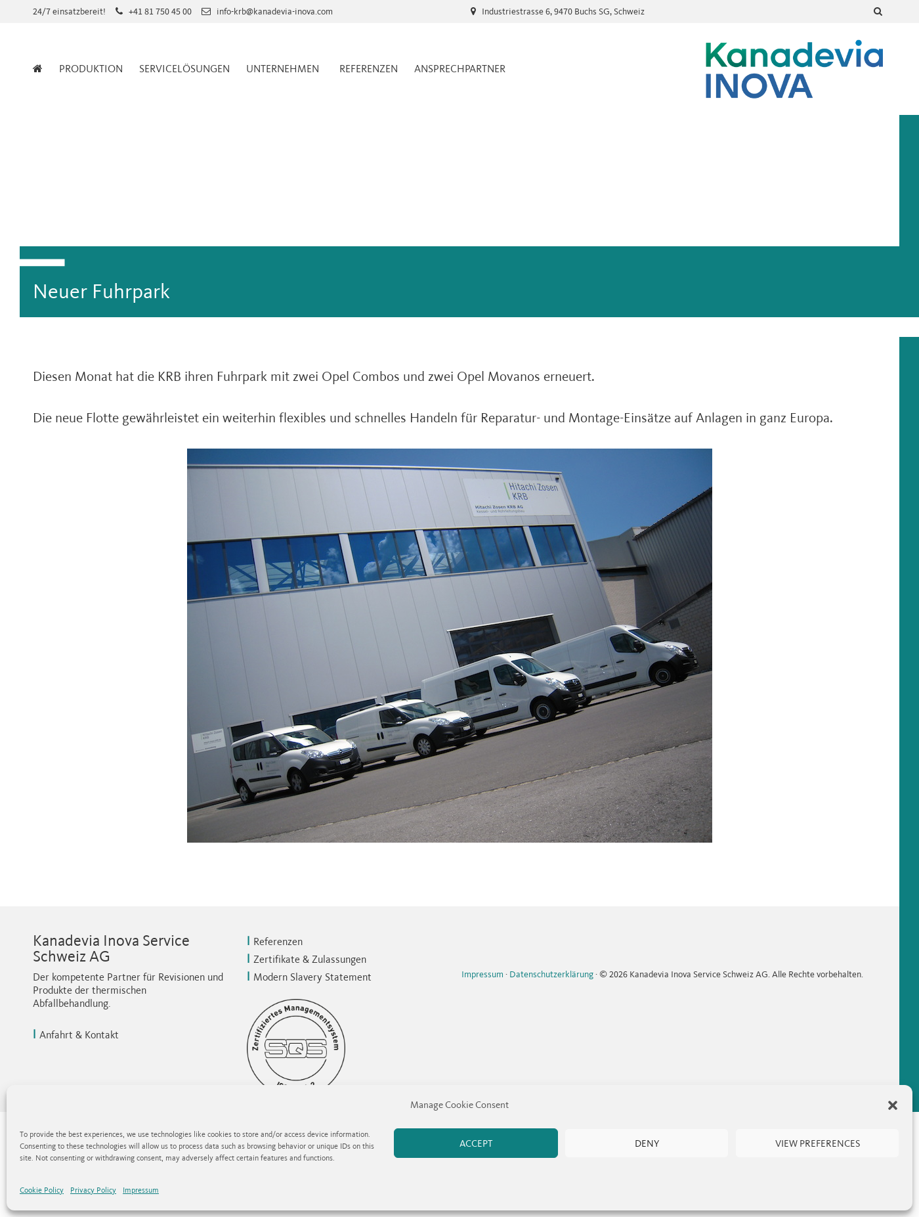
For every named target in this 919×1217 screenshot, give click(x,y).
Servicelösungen (184, 68)
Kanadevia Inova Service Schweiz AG (794, 69)
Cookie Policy (42, 1190)
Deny (647, 1143)
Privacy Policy (93, 1190)
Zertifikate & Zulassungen (309, 959)
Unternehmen (282, 68)
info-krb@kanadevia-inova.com (275, 11)
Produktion (91, 68)
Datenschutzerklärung (551, 974)
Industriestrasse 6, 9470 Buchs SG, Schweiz (563, 11)
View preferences (817, 1143)
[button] (892, 1105)
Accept (476, 1143)
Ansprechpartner (459, 68)
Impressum (141, 1190)
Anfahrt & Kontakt (79, 1035)
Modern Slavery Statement (312, 977)
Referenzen (368, 68)
